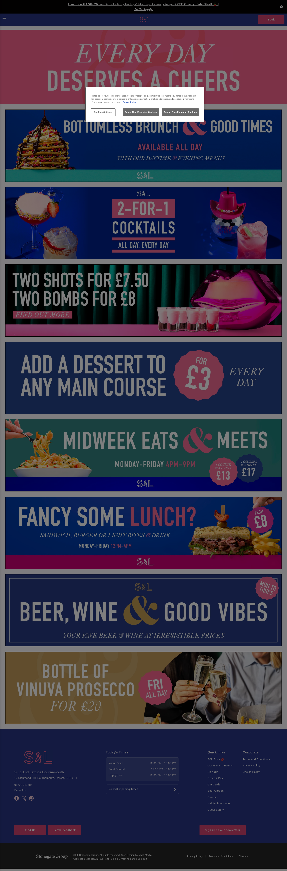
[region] (144, 104)
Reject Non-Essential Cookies (141, 112)
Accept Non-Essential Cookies (180, 112)
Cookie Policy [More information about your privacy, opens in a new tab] (129, 102)
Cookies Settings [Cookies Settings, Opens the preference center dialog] (103, 112)
